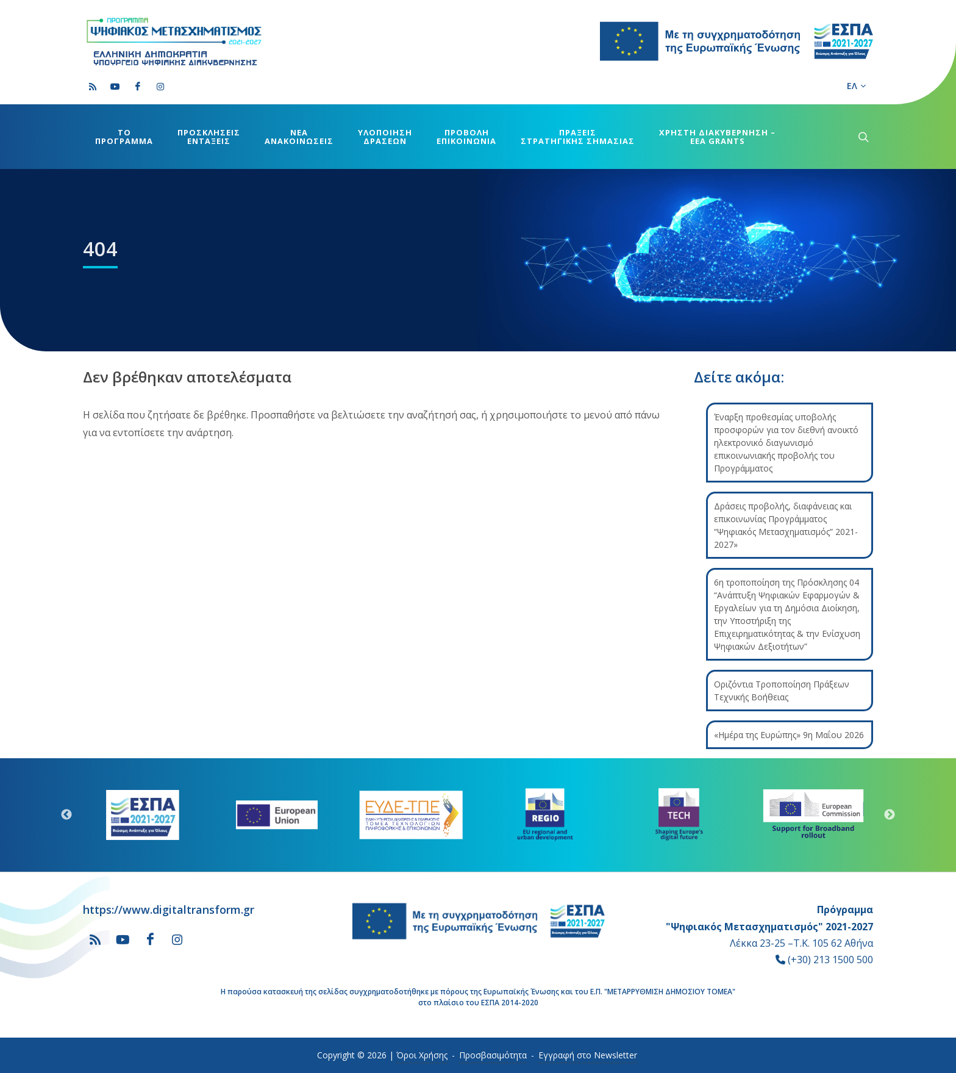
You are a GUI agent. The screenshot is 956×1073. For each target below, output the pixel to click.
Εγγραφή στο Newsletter (587, 1055)
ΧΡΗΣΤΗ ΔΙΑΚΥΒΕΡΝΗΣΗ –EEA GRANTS (717, 136)
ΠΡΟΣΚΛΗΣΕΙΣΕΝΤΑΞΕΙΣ (208, 136)
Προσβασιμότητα (493, 1055)
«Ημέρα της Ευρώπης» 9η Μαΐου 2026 (789, 735)
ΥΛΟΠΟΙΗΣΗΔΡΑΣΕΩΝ (385, 136)
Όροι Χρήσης (422, 1055)
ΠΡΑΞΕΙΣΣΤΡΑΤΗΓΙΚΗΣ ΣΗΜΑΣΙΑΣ (578, 136)
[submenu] (862, 137)
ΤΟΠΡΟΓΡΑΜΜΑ (124, 136)
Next (889, 815)
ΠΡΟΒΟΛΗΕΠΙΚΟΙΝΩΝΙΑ (466, 136)
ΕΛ (856, 86)
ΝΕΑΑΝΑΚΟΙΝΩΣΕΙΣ (299, 136)
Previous (66, 815)
